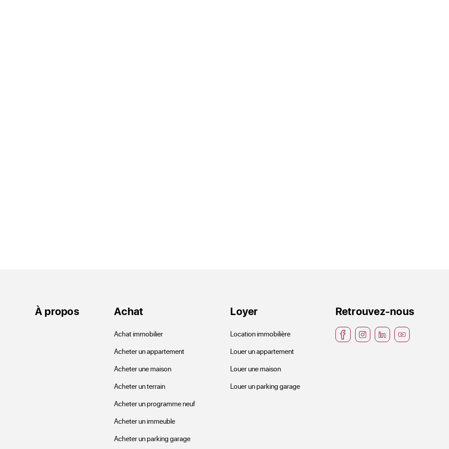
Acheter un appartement (149, 351)
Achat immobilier (138, 333)
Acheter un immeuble (144, 420)
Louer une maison (255, 368)
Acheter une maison (142, 368)
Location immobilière (260, 333)
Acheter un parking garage (152, 438)
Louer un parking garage (265, 386)
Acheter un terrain (139, 386)
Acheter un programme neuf (154, 403)
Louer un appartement (262, 351)
